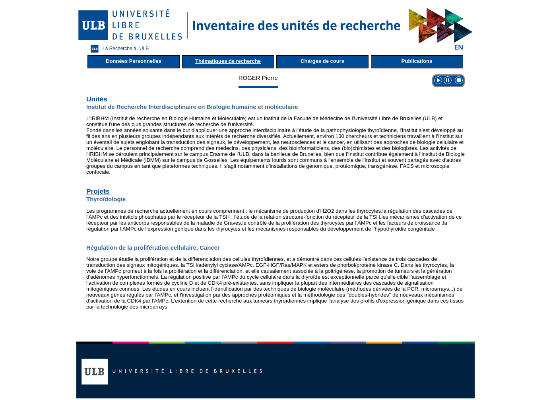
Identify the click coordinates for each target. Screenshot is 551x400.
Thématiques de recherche (228, 61)
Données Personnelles (133, 61)
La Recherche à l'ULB (118, 49)
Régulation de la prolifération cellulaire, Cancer (153, 247)
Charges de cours (322, 61)
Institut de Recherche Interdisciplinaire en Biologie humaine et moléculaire (192, 106)
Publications (417, 61)
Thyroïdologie (106, 199)
